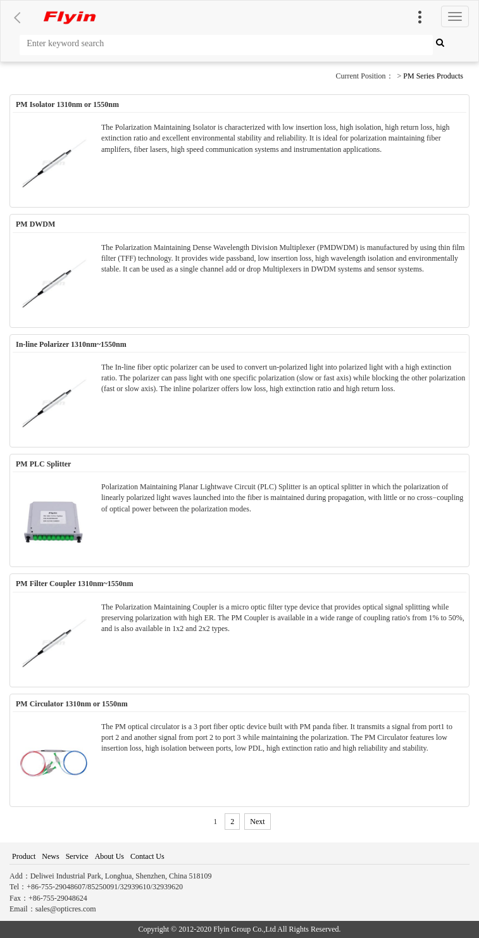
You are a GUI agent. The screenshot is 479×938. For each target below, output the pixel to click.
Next (257, 821)
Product (23, 856)
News (50, 856)
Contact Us (147, 856)
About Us (109, 856)
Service (77, 856)
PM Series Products (433, 76)
